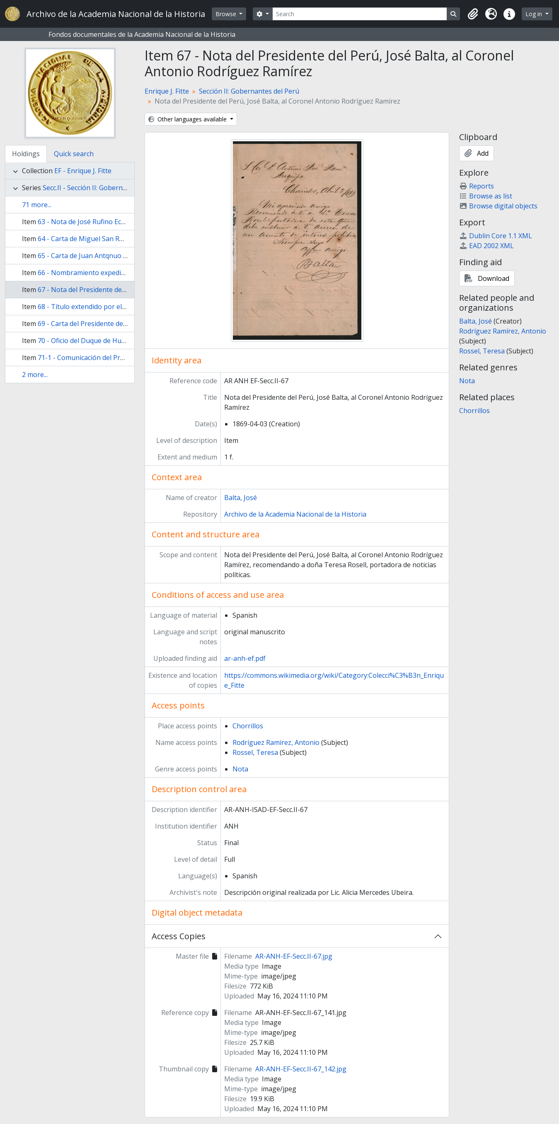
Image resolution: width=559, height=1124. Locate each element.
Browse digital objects (498, 205)
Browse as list (485, 196)
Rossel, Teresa (255, 752)
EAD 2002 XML (486, 245)
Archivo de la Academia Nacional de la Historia (295, 514)
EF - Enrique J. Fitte (82, 170)
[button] (473, 14)
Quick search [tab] (74, 153)
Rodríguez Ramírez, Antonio (275, 742)
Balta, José (240, 497)
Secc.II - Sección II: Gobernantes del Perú (105, 187)
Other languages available (188, 119)
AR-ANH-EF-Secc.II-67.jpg (293, 956)
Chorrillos (247, 725)
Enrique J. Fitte (167, 91)
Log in (534, 14)
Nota (240, 769)
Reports (476, 186)
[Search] (359, 13)
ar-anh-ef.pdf (245, 658)
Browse (226, 14)
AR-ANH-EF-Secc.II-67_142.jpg (300, 1068)
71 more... (36, 204)
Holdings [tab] (26, 153)
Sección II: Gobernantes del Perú (249, 91)
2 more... (35, 374)
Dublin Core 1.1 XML (495, 235)
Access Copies (179, 936)
